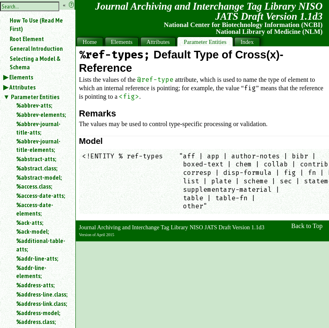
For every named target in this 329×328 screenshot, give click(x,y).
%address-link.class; (41, 303)
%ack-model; (32, 231)
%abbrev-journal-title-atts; (38, 128)
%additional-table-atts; (40, 245)
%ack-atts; (29, 222)
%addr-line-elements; (31, 272)
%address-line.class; (41, 294)
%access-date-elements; (34, 209)
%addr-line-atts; (37, 258)
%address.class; (36, 322)
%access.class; (34, 186)
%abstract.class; (36, 168)
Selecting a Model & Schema (35, 62)
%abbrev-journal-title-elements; (38, 145)
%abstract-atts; (36, 159)
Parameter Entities (35, 97)
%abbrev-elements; (41, 114)
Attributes (22, 87)
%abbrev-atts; (34, 105)
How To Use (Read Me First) (36, 24)
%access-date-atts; (40, 195)
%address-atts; (35, 285)
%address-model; (38, 313)
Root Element (27, 39)
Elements (21, 77)
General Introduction (36, 48)
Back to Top (307, 225)
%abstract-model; (39, 177)
